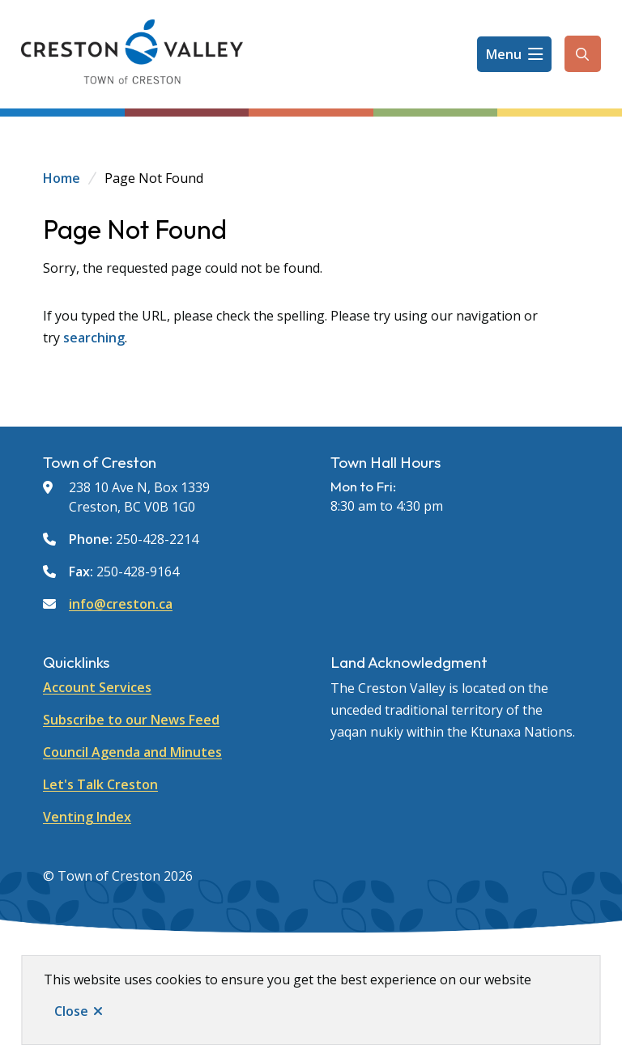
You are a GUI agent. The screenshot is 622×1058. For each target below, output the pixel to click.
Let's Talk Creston (100, 784)
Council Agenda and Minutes (132, 752)
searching (94, 337)
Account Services (97, 687)
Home (61, 178)
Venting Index (87, 817)
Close (71, 1011)
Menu (504, 54)
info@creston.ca (121, 604)
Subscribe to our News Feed (131, 720)
